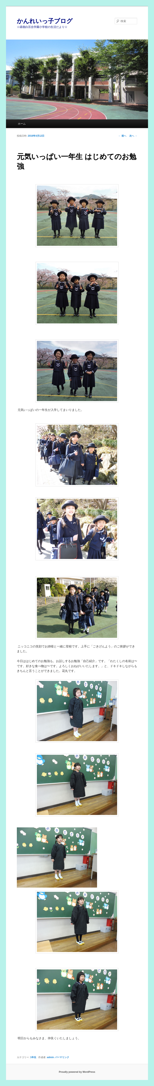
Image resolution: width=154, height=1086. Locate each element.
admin (50, 1057)
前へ (122, 135)
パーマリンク (62, 1057)
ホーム (22, 123)
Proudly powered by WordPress (77, 1072)
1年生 (33, 1057)
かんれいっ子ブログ (45, 21)
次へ (133, 135)
